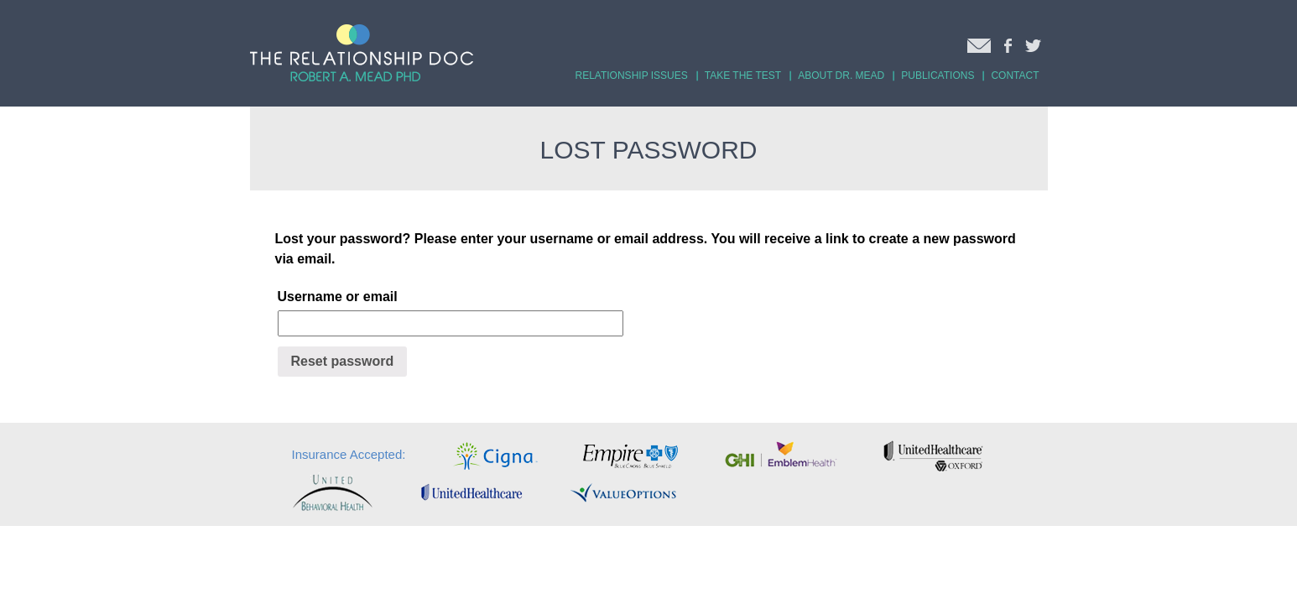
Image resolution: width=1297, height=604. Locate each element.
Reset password (342, 361)
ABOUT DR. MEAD (841, 75)
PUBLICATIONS (937, 75)
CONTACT (1015, 75)
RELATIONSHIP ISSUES (632, 75)
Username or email (338, 296)
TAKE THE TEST (743, 75)
